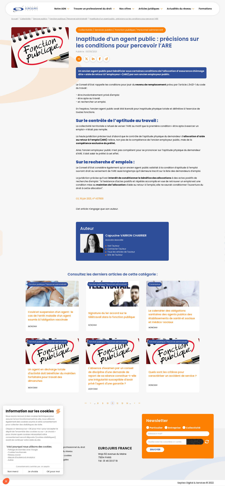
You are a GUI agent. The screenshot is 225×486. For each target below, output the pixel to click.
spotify (219, 254)
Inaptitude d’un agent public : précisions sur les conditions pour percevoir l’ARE (124, 18)
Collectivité (193, 428)
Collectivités (25, 18)
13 (122, 403)
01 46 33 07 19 (110, 461)
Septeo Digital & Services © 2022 (195, 483)
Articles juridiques (149, 8)
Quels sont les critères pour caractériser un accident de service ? (173, 374)
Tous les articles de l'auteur (121, 251)
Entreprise (174, 428)
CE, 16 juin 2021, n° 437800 (90, 198)
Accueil (14, 18)
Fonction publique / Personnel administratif (68, 18)
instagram (219, 249)
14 (127, 403)
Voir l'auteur (113, 245)
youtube (219, 243)
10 (107, 403)
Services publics (40, 18)
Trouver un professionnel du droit (93, 8)
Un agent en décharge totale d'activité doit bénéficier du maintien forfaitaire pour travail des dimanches (51, 375)
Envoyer (155, 449)
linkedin (219, 237)
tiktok (219, 260)
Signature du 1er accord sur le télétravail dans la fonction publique (111, 315)
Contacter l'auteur (116, 248)
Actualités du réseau (179, 8)
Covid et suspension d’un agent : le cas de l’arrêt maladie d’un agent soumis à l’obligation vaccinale (50, 316)
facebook (219, 226)
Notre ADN (60, 8)
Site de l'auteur (115, 254)
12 (117, 403)
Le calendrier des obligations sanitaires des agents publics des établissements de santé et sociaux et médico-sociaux (172, 316)
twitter (219, 231)
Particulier (156, 428)
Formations (205, 8)
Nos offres (125, 8)
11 (112, 403)
